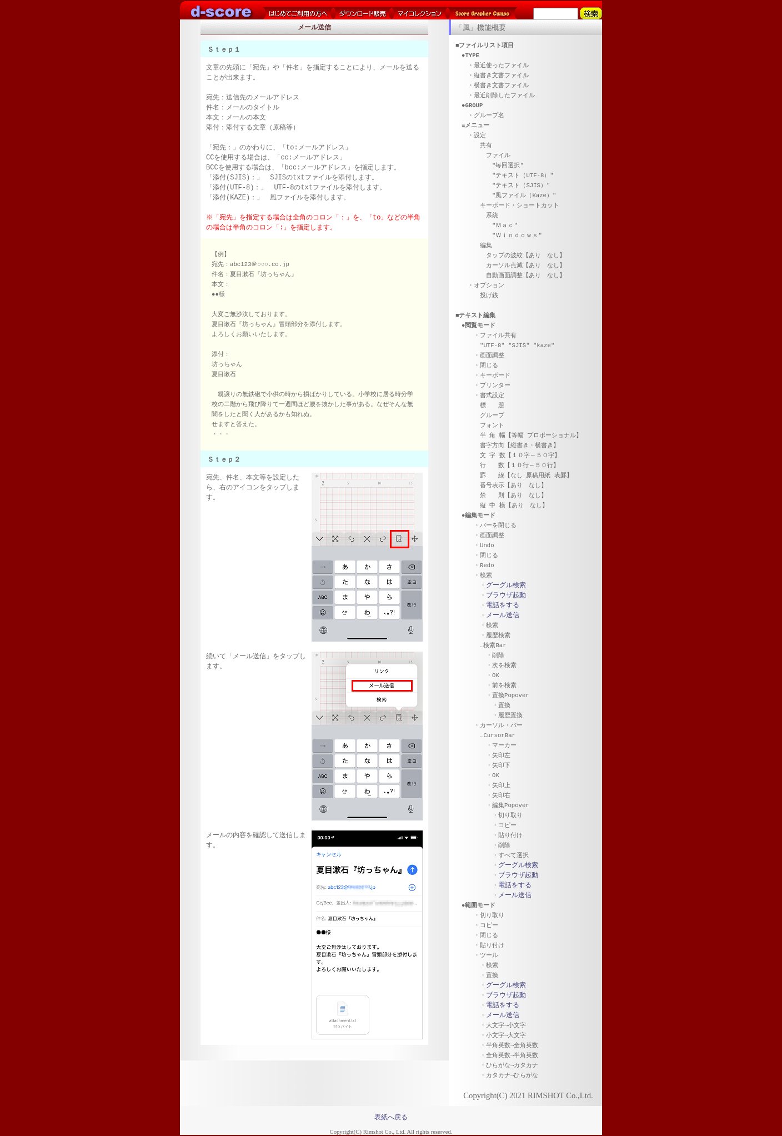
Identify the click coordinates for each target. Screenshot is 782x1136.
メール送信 (502, 615)
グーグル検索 (506, 585)
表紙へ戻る (391, 1117)
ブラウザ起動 (506, 595)
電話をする (502, 605)
